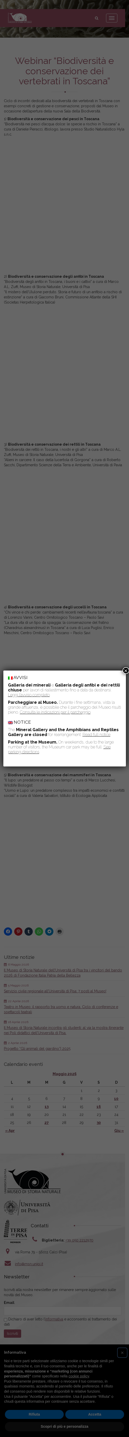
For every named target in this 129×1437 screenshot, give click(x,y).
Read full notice (96, 734)
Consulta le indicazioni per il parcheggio (55, 712)
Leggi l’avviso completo (29, 694)
